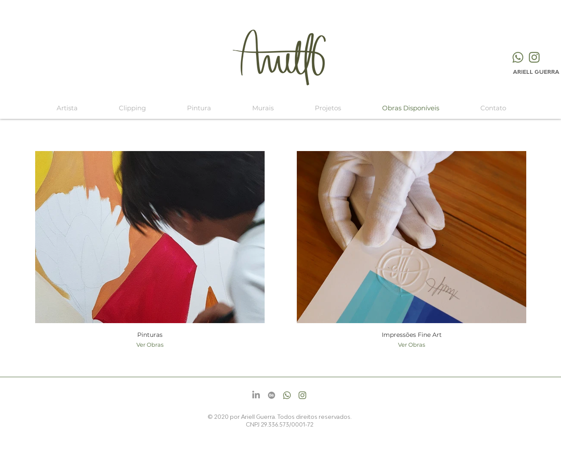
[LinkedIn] (256, 395)
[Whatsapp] (518, 57)
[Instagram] (534, 57)
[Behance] (271, 395)
